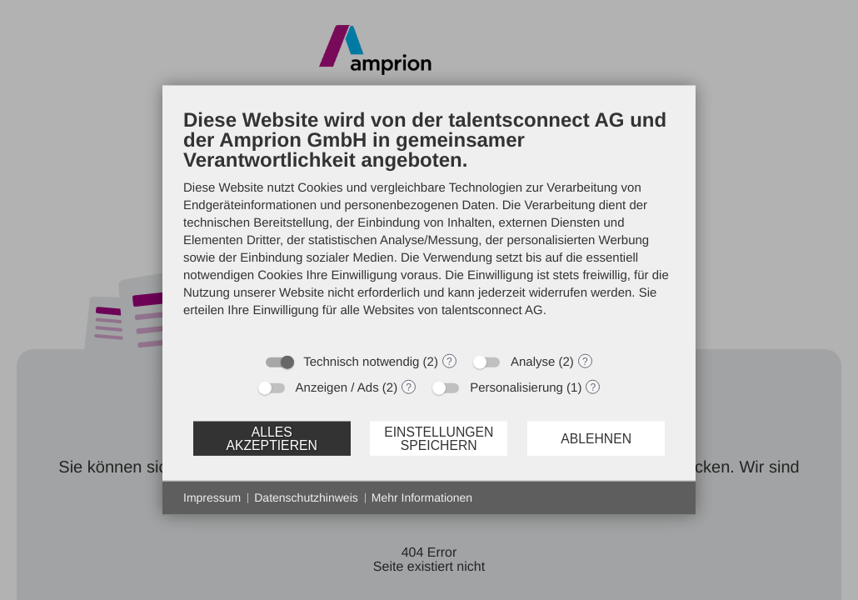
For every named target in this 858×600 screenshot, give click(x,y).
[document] (429, 226)
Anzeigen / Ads (337, 388)
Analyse (533, 362)
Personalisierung (516, 388)
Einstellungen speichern (438, 438)
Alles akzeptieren (271, 438)
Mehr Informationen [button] (422, 497)
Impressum (212, 497)
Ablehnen (596, 438)
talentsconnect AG (492, 310)
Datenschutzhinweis (306, 497)
